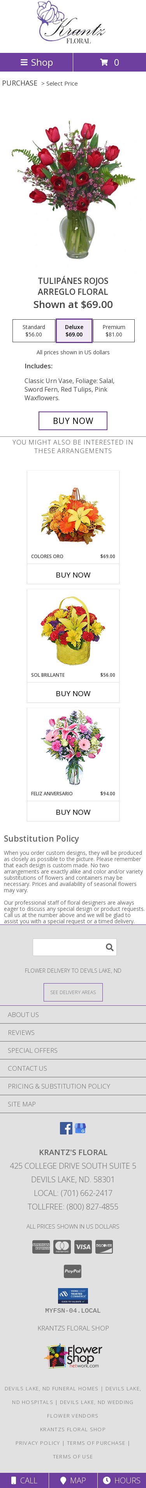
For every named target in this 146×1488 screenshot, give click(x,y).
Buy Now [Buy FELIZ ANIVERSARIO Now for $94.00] (73, 812)
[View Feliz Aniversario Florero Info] (73, 749)
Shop (36, 62)
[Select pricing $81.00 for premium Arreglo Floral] (113, 331)
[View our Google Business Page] (80, 1131)
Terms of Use (73, 1456)
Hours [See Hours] (122, 1480)
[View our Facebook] (66, 1131)
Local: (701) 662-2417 (73, 1193)
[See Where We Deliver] (73, 992)
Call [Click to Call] (24, 1480)
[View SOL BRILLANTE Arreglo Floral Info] (73, 630)
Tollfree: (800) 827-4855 (73, 1206)
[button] (73, 1296)
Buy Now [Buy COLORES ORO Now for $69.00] (73, 575)
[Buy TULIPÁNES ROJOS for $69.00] (73, 420)
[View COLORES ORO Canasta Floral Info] (73, 512)
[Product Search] (75, 947)
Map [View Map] (73, 1480)
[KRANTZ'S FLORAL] (73, 41)
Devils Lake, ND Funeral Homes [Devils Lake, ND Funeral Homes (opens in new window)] (52, 1388)
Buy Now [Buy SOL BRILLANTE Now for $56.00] (73, 693)
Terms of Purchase (96, 1442)
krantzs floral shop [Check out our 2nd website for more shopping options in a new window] (73, 1327)
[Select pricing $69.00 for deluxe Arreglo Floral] (74, 331)
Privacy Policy (38, 1442)
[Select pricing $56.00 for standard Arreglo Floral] (34, 331)
